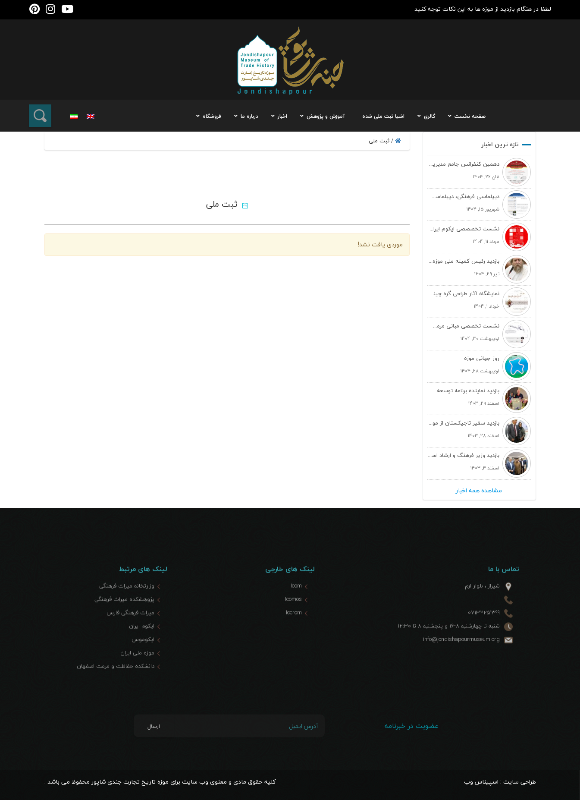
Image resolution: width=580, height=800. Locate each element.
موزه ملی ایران (137, 668)
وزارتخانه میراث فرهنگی (126, 601)
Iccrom (294, 628)
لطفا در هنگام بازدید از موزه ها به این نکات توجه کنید (482, 8)
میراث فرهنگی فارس (130, 628)
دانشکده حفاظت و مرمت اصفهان (115, 682)
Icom (296, 601)
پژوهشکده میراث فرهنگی (124, 615)
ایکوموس (143, 655)
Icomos (293, 615)
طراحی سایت (519, 781)
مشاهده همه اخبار (479, 490)
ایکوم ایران (141, 641)
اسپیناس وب (481, 781)
